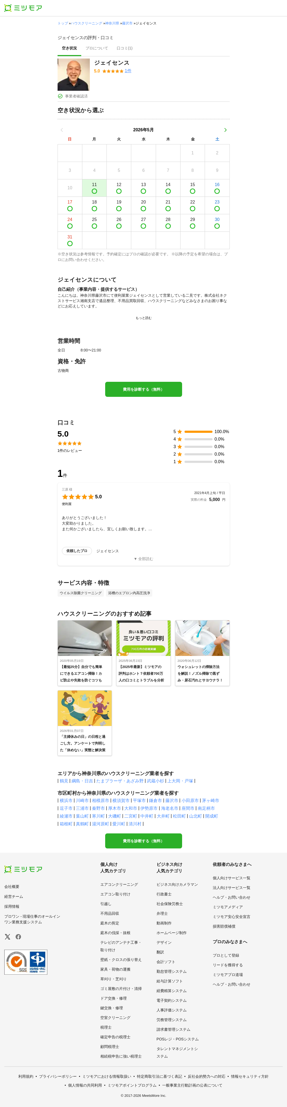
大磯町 (114, 816)
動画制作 (164, 923)
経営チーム (13, 896)
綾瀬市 (66, 816)
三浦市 (82, 808)
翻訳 (160, 952)
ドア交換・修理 (113, 998)
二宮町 (130, 816)
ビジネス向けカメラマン (177, 884)
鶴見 (64, 781)
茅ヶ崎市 (210, 800)
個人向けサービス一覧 (231, 878)
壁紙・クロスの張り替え (121, 959)
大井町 (163, 816)
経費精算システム (172, 991)
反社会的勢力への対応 (206, 1076)
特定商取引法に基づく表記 (159, 1076)
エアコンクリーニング (119, 884)
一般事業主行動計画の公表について (192, 1085)
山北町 (195, 816)
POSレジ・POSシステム (178, 1039)
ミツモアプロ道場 (228, 974)
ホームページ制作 (172, 933)
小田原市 (190, 800)
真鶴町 (82, 824)
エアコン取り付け (115, 894)
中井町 (146, 816)
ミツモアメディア (228, 907)
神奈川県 (112, 23)
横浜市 (66, 800)
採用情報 (11, 906)
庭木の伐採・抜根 (115, 933)
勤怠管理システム (172, 971)
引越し (106, 904)
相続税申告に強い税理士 (121, 1056)
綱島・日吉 (82, 781)
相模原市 (100, 800)
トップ (63, 23)
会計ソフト (166, 962)
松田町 (179, 816)
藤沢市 (127, 23)
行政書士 (164, 894)
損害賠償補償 (224, 926)
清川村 (135, 824)
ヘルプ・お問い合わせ (231, 897)
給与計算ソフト (170, 981)
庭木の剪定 (109, 923)
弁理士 (162, 913)
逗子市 (66, 808)
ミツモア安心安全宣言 (231, 916)
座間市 (188, 808)
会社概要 (11, 886)
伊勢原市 (149, 808)
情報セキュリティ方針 (250, 1076)
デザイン (164, 942)
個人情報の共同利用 (85, 1085)
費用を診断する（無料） (143, 389)
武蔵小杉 (155, 781)
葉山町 (82, 816)
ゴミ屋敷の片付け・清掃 (121, 988)
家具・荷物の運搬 (115, 969)
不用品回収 (109, 913)
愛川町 (118, 824)
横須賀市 (121, 800)
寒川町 (98, 816)
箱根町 (66, 824)
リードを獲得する (228, 965)
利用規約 (25, 1076)
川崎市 (82, 800)
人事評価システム (172, 1010)
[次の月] (225, 130)
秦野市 (98, 808)
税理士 (106, 1027)
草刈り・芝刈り (113, 979)
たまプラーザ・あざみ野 (120, 781)
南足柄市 (206, 808)
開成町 (211, 816)
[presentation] (69, 48)
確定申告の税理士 (115, 1037)
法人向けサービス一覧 (231, 887)
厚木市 (114, 808)
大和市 (130, 808)
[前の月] (62, 130)
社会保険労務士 (170, 904)
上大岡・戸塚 (180, 781)
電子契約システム (172, 1000)
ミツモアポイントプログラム (132, 1085)
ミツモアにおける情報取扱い (106, 1076)
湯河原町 (100, 824)
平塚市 (139, 800)
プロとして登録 (226, 955)
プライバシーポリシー (58, 1076)
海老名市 (169, 808)
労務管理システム (172, 1020)
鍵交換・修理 (111, 1008)
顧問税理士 (109, 1046)
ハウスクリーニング (86, 23)
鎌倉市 (155, 800)
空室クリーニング (115, 1017)
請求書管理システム (173, 1029)
